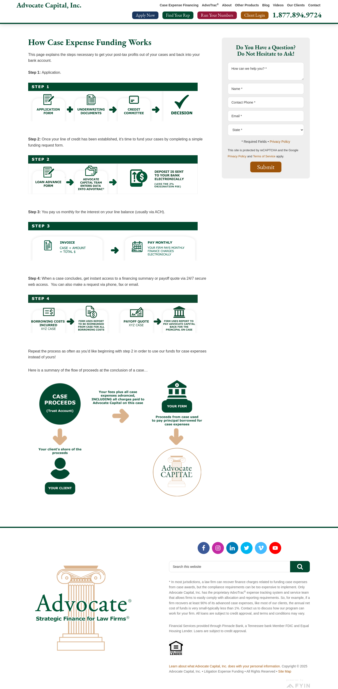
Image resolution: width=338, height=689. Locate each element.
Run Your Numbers (217, 15)
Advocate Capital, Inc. (48, 5)
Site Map (284, 671)
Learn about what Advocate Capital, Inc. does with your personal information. (225, 666)
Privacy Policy (280, 141)
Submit (266, 167)
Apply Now (145, 15)
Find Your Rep (178, 15)
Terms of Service (264, 156)
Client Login (254, 15)
